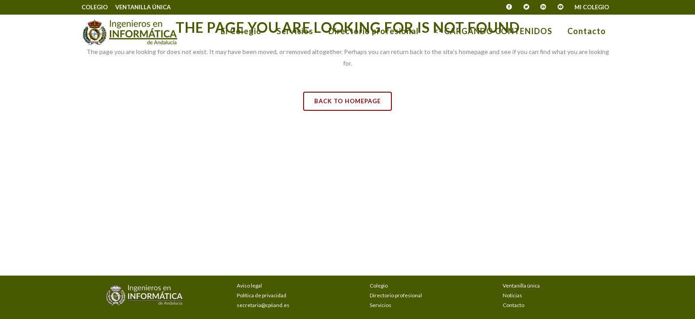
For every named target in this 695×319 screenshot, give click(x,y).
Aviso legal (249, 285)
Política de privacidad (261, 295)
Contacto (513, 305)
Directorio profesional (396, 295)
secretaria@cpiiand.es (263, 305)
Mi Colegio (591, 7)
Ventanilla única (143, 7)
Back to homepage (347, 101)
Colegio (95, 7)
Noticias (512, 295)
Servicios (380, 305)
